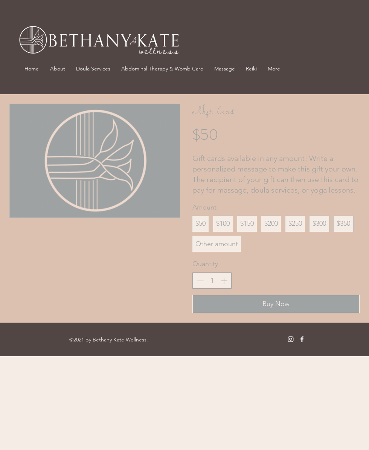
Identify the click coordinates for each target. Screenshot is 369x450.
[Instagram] (290, 339)
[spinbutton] (212, 280)
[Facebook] (302, 339)
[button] (224, 68)
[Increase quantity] (224, 280)
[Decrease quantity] (200, 280)
